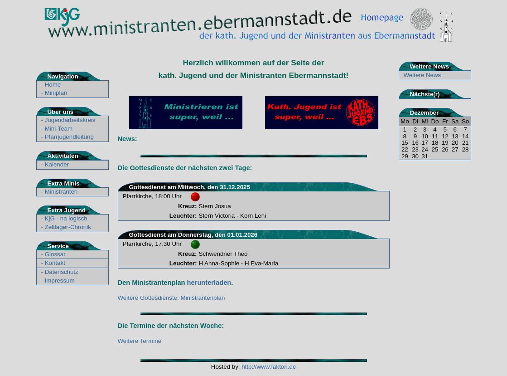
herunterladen (209, 282)
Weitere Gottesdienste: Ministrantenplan (171, 297)
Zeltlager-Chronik (68, 227)
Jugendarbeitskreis (70, 120)
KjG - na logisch (66, 218)
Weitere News (422, 75)
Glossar (55, 254)
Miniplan (56, 92)
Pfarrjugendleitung (69, 136)
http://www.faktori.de (268, 366)
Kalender (57, 164)
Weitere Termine (140, 340)
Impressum (60, 280)
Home (53, 84)
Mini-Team (58, 128)
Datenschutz (61, 272)
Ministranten (61, 191)
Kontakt (55, 262)
